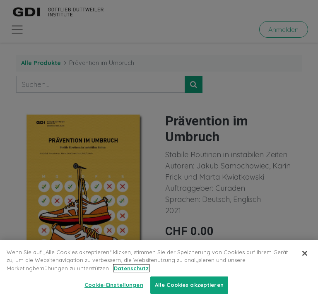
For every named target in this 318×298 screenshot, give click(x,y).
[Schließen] (305, 260)
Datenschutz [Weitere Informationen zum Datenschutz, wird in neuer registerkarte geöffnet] (131, 275)
